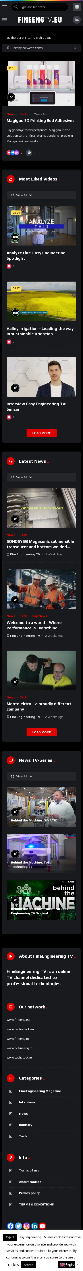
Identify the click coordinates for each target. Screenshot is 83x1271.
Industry (25, 1125)
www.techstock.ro (19, 1057)
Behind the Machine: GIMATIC (34, 820)
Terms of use (29, 1170)
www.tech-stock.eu (20, 1029)
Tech (23, 114)
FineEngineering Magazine (40, 1091)
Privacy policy (29, 1193)
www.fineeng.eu (18, 1019)
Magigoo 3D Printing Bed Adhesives (40, 120)
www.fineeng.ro (18, 1038)
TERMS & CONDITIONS (36, 1204)
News (11, 114)
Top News (39, 616)
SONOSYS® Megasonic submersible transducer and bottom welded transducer (40, 547)
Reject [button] (10, 1237)
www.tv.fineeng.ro (20, 1048)
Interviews (27, 1102)
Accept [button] (28, 1265)
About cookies (30, 1182)
